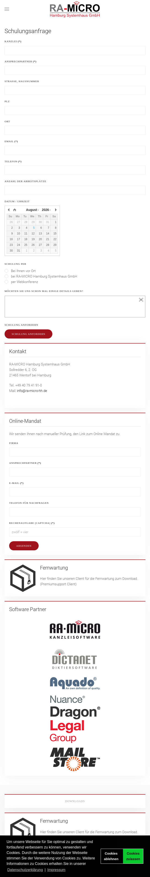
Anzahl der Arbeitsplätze (25, 181)
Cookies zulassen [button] (133, 856)
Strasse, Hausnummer (22, 81)
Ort (7, 121)
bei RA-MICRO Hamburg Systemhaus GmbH (41, 276)
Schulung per (15, 264)
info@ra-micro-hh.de (32, 391)
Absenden (24, 545)
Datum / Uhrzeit (17, 201)
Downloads (75, 801)
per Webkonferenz (21, 282)
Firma (13, 443)
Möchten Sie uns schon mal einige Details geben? (44, 291)
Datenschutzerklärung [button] (25, 870)
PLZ (7, 101)
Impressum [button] (56, 870)
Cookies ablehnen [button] (111, 856)
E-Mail (16, 483)
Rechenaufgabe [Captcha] (32, 523)
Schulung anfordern (21, 324)
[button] (7, 9)
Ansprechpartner (21, 61)
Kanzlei (13, 41)
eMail (11, 141)
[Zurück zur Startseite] (75, 9)
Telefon (13, 161)
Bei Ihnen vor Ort (20, 271)
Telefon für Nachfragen (29, 503)
